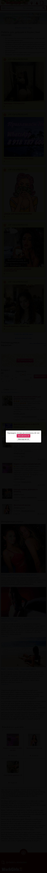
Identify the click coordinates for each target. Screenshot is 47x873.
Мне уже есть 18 (23, 436)
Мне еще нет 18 (23, 439)
